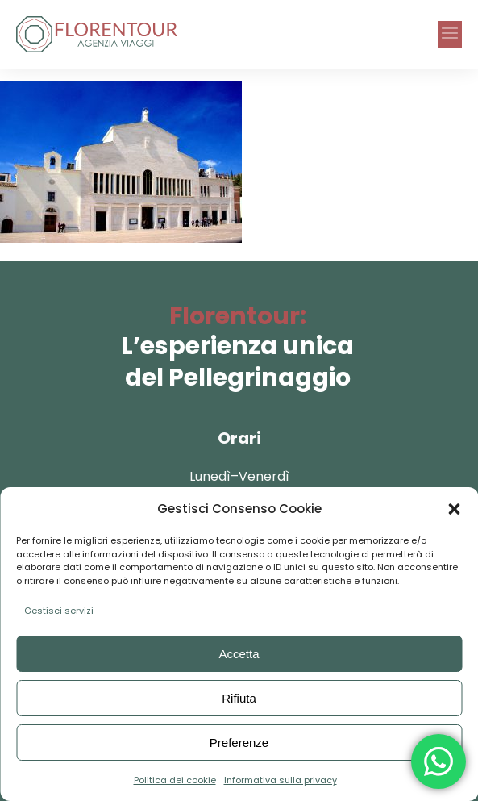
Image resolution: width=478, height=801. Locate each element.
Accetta (238, 654)
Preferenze (239, 742)
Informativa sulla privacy (280, 780)
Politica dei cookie (175, 780)
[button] (454, 509)
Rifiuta (239, 698)
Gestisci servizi (59, 610)
